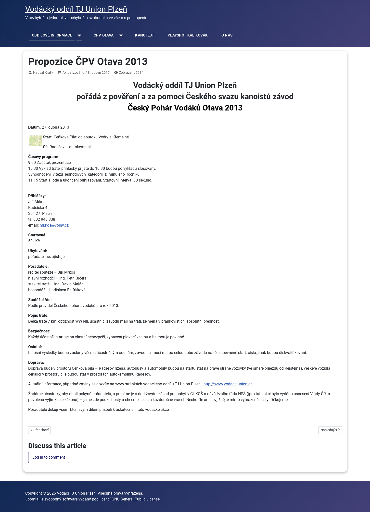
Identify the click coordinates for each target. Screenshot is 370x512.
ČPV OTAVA (104, 35)
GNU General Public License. (136, 499)
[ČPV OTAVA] (120, 35)
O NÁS (227, 35)
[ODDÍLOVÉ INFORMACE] (79, 35)
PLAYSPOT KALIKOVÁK (188, 35)
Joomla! (32, 499)
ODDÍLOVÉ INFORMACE (52, 35)
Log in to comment (48, 457)
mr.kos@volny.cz (54, 225)
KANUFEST (144, 35)
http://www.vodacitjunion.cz (228, 384)
